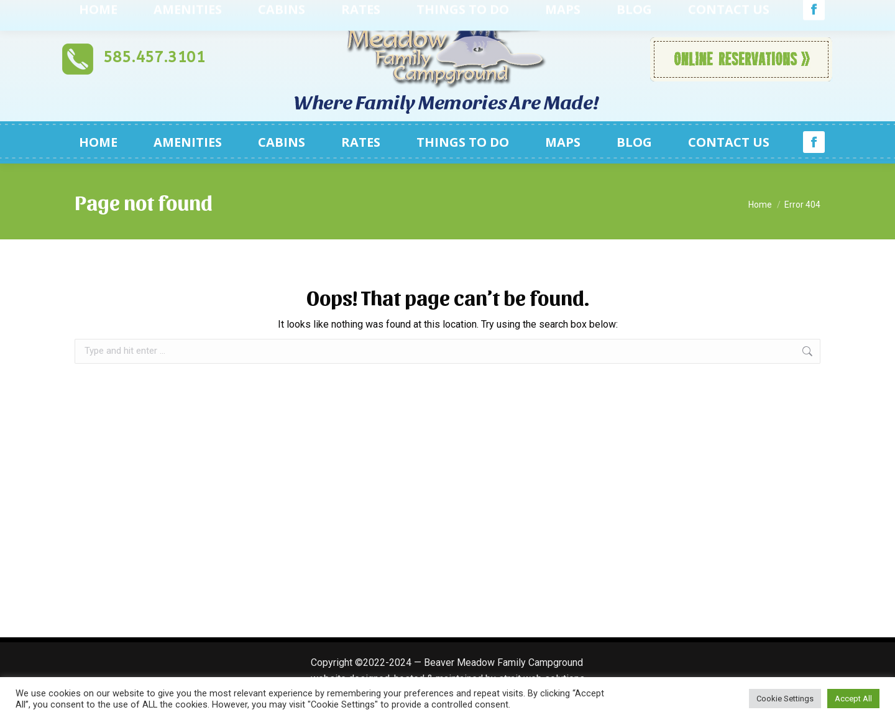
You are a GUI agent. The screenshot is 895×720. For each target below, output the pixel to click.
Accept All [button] (853, 698)
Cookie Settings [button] (785, 698)
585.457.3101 (154, 57)
